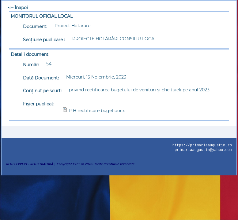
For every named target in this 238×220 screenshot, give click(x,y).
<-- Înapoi (18, 7)
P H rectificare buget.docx (97, 110)
